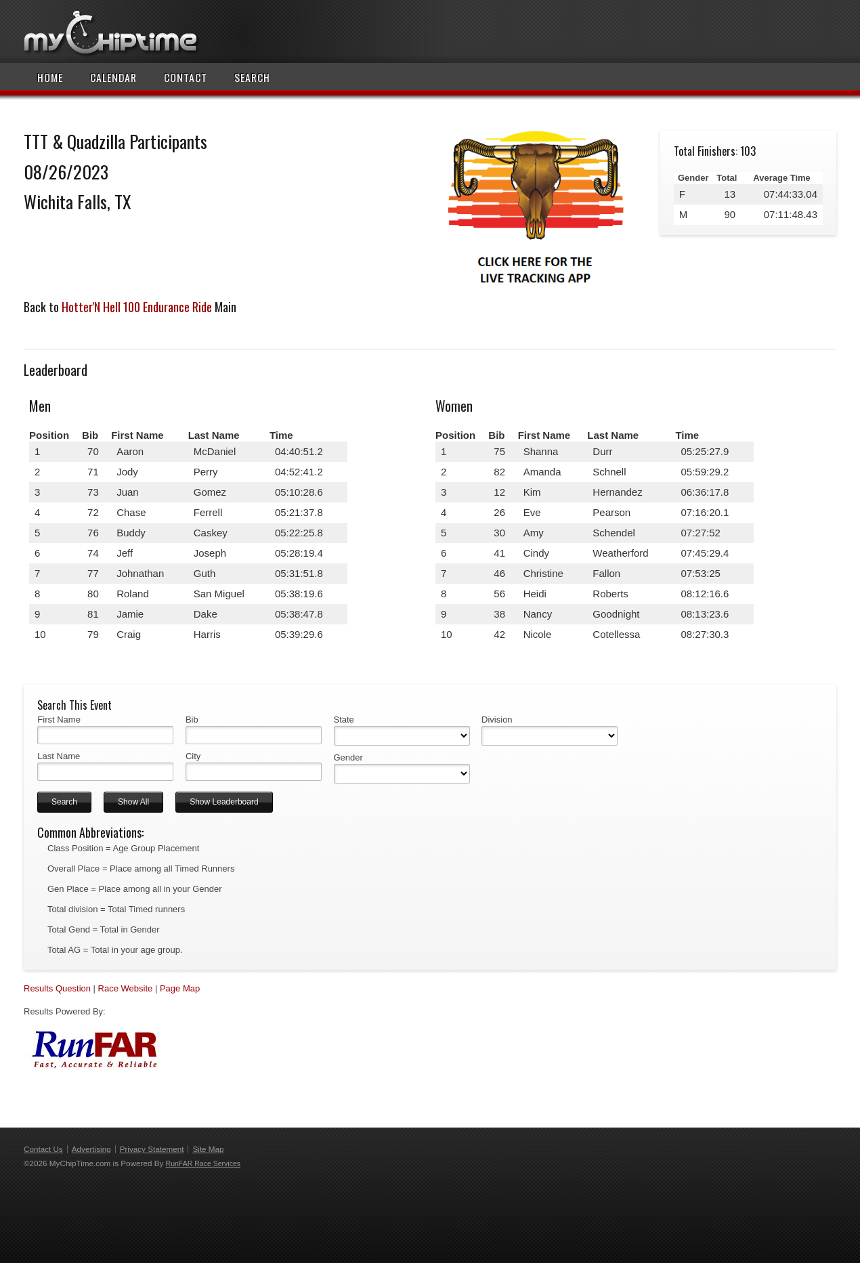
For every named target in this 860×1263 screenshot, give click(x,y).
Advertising (91, 1148)
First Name (59, 719)
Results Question (57, 988)
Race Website (125, 988)
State (344, 719)
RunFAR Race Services (203, 1163)
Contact (185, 77)
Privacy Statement (152, 1148)
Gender (348, 757)
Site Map (207, 1148)
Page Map (180, 988)
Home (50, 77)
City (193, 756)
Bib (192, 719)
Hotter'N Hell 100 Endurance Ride (137, 307)
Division (497, 719)
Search (252, 77)
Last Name (58, 756)
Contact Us (43, 1148)
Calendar (113, 77)
